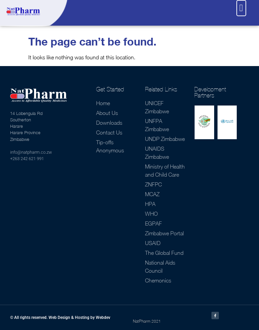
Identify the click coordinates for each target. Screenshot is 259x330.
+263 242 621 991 (27, 158)
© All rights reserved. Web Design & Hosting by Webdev (60, 317)
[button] (241, 8)
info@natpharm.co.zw (31, 152)
